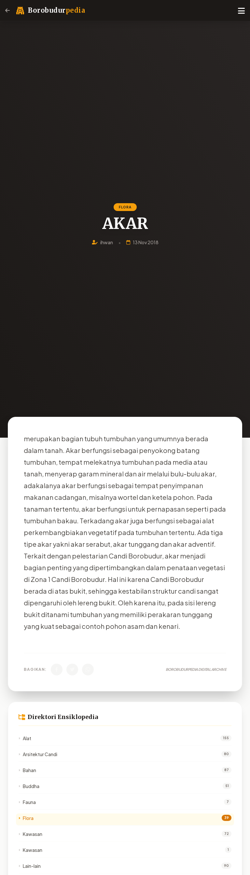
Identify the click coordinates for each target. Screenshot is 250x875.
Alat (25, 738)
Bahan (27, 770)
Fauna (27, 802)
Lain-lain (30, 866)
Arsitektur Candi (38, 754)
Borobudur (56, 10)
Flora (26, 818)
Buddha (29, 786)
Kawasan (30, 834)
